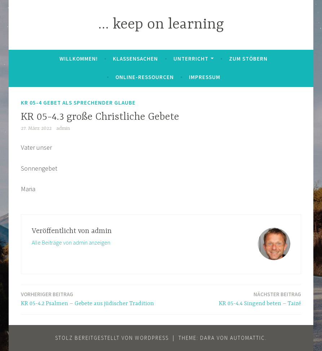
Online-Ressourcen (144, 77)
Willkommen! (78, 58)
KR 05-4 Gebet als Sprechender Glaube (78, 102)
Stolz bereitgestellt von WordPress (112, 337)
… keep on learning (161, 24)
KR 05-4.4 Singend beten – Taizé (260, 298)
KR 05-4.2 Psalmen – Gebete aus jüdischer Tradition (87, 298)
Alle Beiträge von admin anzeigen (71, 242)
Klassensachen (135, 58)
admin (63, 128)
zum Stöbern (248, 58)
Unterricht (190, 58)
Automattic (247, 337)
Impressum (204, 77)
